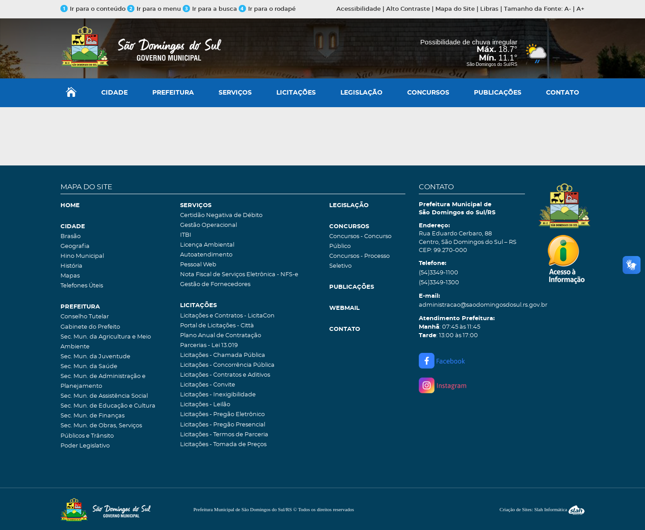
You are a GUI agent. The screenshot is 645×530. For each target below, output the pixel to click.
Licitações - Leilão (205, 405)
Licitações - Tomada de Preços (223, 444)
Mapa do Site (455, 9)
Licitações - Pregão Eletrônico (222, 414)
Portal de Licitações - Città (217, 326)
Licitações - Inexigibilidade (218, 395)
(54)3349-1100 (438, 273)
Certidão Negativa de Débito (221, 215)
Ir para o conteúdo (92, 9)
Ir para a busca (210, 9)
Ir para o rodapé (267, 9)
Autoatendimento (206, 255)
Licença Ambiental (207, 245)
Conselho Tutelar (84, 317)
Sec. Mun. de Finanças (92, 416)
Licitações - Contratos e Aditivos (225, 375)
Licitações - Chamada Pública (222, 355)
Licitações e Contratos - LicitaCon (227, 316)
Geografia (75, 246)
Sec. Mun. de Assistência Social (104, 396)
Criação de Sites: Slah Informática (542, 509)
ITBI (185, 235)
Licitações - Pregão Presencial (222, 425)
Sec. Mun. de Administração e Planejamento (103, 381)
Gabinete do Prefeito (90, 327)
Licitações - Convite (207, 385)
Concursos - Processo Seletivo (359, 261)
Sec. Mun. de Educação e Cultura (107, 406)
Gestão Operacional (208, 225)
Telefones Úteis (81, 286)
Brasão (70, 236)
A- (567, 9)
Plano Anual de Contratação (220, 336)
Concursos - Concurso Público (360, 241)
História (71, 266)
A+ (580, 9)
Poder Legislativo (85, 446)
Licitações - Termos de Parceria (224, 435)
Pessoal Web (198, 265)
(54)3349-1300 (439, 283)
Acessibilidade (358, 9)
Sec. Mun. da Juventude (95, 357)
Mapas (70, 276)
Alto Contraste (408, 9)
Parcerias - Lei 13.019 (209, 345)
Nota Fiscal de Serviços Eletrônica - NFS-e (239, 275)
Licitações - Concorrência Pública (227, 365)
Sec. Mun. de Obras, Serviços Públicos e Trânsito (101, 431)
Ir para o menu (155, 9)
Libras (489, 9)
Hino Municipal (82, 256)
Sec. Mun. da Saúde (88, 366)
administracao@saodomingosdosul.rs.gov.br (472, 305)
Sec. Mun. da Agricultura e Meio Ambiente (105, 342)
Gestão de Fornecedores (215, 284)
